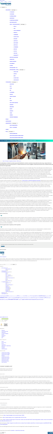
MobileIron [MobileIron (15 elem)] (26, 297)
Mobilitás (7, 290)
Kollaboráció (3, 335)
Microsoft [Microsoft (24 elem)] (23, 297)
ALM (6, 272)
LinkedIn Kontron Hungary (6, 352)
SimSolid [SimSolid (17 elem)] (49, 297)
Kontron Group (4, 342)
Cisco (6, 285)
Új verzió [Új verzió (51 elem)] (41, 299)
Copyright (3, 347)
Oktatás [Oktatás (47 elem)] (41, 297)
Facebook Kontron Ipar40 (5, 357)
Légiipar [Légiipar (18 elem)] (21, 297)
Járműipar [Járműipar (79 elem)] (18, 297)
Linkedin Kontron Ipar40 (5, 356)
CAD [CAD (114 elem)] (18, 295)
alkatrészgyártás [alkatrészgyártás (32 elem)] (3, 295)
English (6, 1)
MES (6, 279)
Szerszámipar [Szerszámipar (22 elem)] (6, 299)
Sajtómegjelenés (4, 293)
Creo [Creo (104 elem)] (26, 295)
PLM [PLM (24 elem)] (44, 297)
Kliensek (3, 334)
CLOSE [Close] (3, 432)
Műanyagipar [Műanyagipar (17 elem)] (36, 297)
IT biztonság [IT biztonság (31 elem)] (13, 297)
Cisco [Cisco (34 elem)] (24, 295)
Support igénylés (4, 362)
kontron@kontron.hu (4, 316)
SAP (2, 337)
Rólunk (3, 341)
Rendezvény (3, 292)
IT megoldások (4, 281)
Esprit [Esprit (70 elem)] (36, 295)
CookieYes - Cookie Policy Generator (17, 430)
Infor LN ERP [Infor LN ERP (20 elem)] (8, 297)
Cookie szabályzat (4, 348)
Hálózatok (7, 286)
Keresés (2, 1)
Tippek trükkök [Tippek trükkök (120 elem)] (24, 299)
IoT (6, 278)
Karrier (3, 343)
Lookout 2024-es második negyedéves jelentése (31, 180)
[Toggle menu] (22, 24)
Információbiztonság (5, 331)
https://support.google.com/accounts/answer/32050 (13, 415)
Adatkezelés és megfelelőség (6, 345)
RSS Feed (3, 355)
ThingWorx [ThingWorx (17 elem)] (19, 299)
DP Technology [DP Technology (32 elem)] (32, 295)
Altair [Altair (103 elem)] (7, 295)
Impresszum (3, 344)
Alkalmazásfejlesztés (9, 284)
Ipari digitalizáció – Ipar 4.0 (6, 271)
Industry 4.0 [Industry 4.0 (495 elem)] (3, 297)
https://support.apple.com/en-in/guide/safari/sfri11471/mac (14, 417)
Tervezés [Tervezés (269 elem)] (16, 299)
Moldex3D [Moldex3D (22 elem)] (32, 297)
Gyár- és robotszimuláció (9, 277)
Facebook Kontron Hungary (6, 353)
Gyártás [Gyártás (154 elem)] (41, 295)
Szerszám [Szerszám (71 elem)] (2, 299)
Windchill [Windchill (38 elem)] (38, 299)
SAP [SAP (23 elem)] (47, 297)
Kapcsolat (10, 1)
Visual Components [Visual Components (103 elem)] (32, 299)
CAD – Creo (7, 274)
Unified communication (9, 291)
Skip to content (2, 0)
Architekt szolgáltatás (5, 333)
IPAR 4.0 (3, 336)
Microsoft (7, 289)
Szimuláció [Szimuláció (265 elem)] (10, 299)
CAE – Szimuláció (8, 275)
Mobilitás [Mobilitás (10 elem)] (29, 297)
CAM (6, 276)
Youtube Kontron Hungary (5, 354)
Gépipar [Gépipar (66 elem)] (44, 295)
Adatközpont (7, 282)
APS (6, 273)
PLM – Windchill (8, 280)
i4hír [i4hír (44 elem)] (50, 295)
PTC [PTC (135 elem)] (46, 297)
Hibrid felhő (7, 287)
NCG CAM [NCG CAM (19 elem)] (39, 297)
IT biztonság (7, 288)
